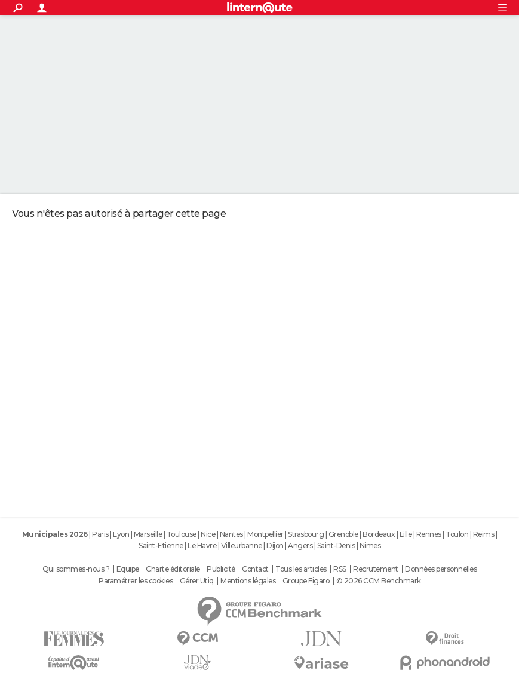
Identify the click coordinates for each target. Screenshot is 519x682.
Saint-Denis (336, 545)
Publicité (221, 569)
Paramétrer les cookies (136, 581)
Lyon (121, 534)
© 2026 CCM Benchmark (378, 581)
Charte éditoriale (173, 569)
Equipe (127, 569)
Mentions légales (247, 581)
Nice (208, 534)
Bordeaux (379, 534)
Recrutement (375, 569)
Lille (406, 534)
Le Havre (202, 545)
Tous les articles (301, 569)
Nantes (231, 534)
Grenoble (343, 534)
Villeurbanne (241, 545)
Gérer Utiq (197, 581)
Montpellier (265, 534)
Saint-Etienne (161, 545)
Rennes (428, 534)
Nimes (370, 545)
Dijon (275, 545)
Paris (100, 534)
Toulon (457, 534)
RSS (339, 569)
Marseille (148, 534)
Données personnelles (441, 569)
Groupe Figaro (306, 581)
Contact (255, 569)
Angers (300, 545)
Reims (484, 534)
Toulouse (181, 534)
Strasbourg (306, 534)
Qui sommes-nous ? (76, 569)
